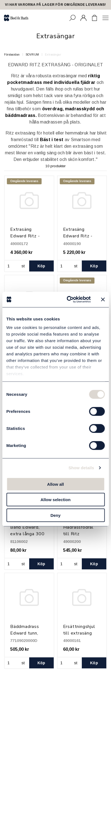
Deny (55, 515)
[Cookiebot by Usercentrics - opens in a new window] (68, 299)
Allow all (55, 484)
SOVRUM (32, 54)
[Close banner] (103, 299)
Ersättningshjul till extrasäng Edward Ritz (79, 633)
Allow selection (55, 499)
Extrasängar (53, 54)
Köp (41, 266)
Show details (81, 467)
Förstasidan (12, 54)
